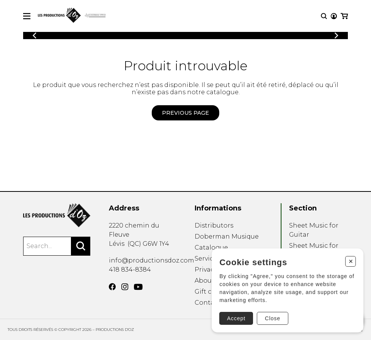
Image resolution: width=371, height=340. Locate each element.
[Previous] (34, 35)
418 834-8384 (130, 269)
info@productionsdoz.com (151, 260)
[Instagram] (124, 287)
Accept (236, 318)
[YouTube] (138, 287)
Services (207, 258)
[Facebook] (112, 287)
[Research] (324, 16)
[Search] (80, 246)
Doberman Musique (227, 236)
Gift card (208, 291)
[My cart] (344, 16)
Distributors (214, 225)
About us (209, 280)
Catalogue (211, 247)
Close (272, 318)
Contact (207, 302)
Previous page (185, 112)
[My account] (334, 16)
